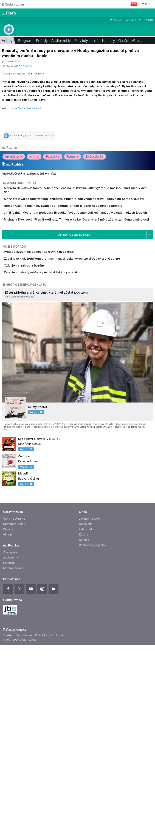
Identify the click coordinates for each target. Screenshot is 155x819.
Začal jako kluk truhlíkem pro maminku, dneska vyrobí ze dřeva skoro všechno (76, 402)
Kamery (148, 20)
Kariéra (83, 708)
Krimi (34, 243)
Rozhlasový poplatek (92, 719)
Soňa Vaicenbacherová (26, 195)
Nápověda (85, 697)
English (60, 809)
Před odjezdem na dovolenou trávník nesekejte (53, 385)
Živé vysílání (94, 243)
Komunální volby (14, 697)
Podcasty (9, 736)
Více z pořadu (14, 380)
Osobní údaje (24, 809)
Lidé (94, 41)
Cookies (8, 809)
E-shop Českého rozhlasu (24, 458)
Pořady (42, 41)
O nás (123, 41)
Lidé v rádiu (86, 703)
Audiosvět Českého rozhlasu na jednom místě (29, 260)
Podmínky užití (44, 809)
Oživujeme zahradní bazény (38, 419)
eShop (7, 708)
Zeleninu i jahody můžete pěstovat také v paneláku (56, 436)
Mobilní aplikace (13, 742)
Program (116, 20)
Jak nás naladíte (89, 692)
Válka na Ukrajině (14, 692)
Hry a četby (13, 243)
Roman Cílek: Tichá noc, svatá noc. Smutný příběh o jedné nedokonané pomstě (77, 309)
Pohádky (53, 243)
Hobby (7, 41)
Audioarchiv (132, 20)
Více (137, 41)
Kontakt (84, 713)
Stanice (8, 703)
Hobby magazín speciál (17, 66)
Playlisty (81, 41)
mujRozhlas (9, 234)
